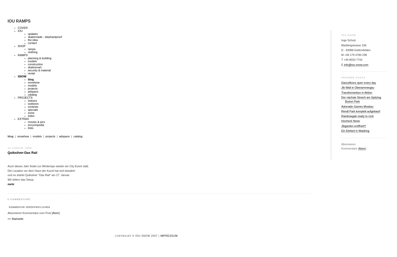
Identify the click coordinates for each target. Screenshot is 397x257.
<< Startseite (15, 218)
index (31, 115)
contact (32, 43)
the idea (33, 39)
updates (33, 33)
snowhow (33, 82)
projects (33, 88)
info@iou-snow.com (356, 64)
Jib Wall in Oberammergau (357, 87)
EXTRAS (23, 118)
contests (33, 106)
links (30, 128)
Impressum (168, 235)
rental (31, 73)
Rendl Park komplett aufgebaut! (360, 111)
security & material (39, 70)
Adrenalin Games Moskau (357, 106)
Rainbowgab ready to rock (357, 116)
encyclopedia (36, 124)
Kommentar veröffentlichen (29, 207)
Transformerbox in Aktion (356, 92)
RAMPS (23, 55)
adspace (33, 91)
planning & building (39, 58)
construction (35, 64)
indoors (32, 100)
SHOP (22, 46)
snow (31, 112)
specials (33, 109)
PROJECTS (25, 97)
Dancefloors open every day (358, 82)
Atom (362, 148)
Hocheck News (350, 120)
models (32, 61)
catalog (32, 94)
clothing (32, 52)
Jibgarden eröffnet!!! (353, 125)
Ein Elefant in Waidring (355, 130)
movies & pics (36, 121)
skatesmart (35, 67)
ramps (32, 49)
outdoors (33, 103)
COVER (23, 27)
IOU (20, 30)
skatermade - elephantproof (45, 36)
